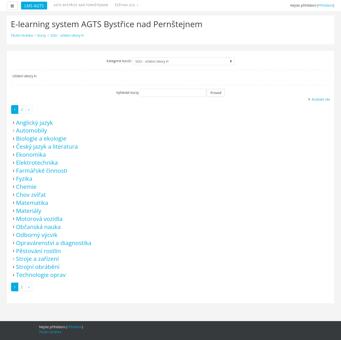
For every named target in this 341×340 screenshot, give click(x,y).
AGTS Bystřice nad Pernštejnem (81, 5)
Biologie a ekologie (41, 138)
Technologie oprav (41, 275)
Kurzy (41, 35)
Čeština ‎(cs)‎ (125, 5)
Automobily (31, 130)
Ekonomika (31, 154)
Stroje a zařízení (37, 259)
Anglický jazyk (34, 122)
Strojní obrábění (38, 267)
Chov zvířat (31, 194)
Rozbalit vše (321, 99)
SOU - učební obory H (67, 35)
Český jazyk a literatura (47, 146)
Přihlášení (325, 5)
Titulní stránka (22, 35)
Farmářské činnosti (41, 170)
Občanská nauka (38, 227)
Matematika (32, 203)
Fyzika (24, 178)
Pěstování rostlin (38, 251)
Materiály (28, 211)
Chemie (26, 186)
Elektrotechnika (37, 162)
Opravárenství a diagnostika (53, 243)
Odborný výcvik (37, 235)
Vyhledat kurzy (127, 92)
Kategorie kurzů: (119, 61)
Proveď (215, 92)
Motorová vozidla (39, 219)
